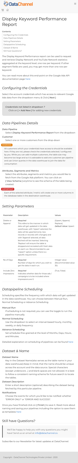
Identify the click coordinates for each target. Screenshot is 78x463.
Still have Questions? (13, 51)
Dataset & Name (11, 48)
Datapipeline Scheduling (15, 44)
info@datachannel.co (46, 433)
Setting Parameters (12, 41)
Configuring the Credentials (16, 35)
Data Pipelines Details (13, 38)
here (28, 79)
